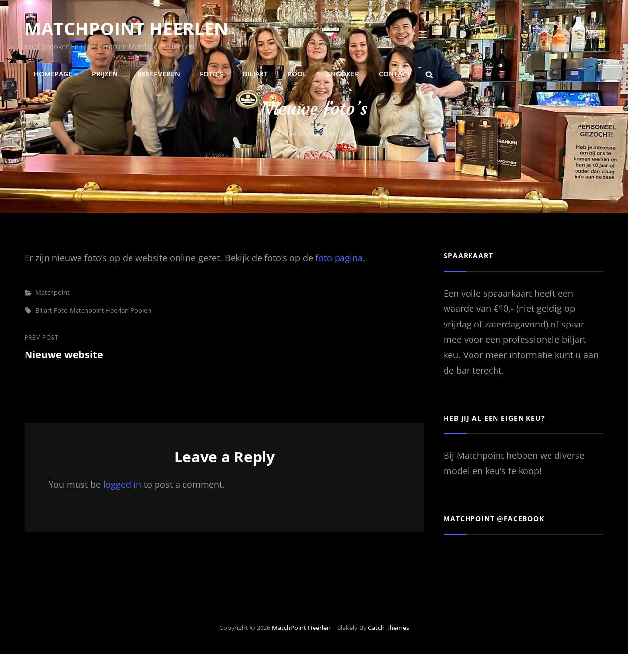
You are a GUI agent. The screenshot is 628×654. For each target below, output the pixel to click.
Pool (297, 73)
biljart (43, 310)
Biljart (255, 73)
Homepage (52, 73)
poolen (141, 310)
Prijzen (105, 73)
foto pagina (339, 258)
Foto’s (211, 73)
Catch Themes (388, 627)
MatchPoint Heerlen (126, 29)
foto (61, 310)
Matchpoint (52, 292)
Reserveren (158, 73)
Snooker (342, 73)
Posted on (314, 133)
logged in (122, 484)
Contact (395, 73)
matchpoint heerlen (99, 310)
